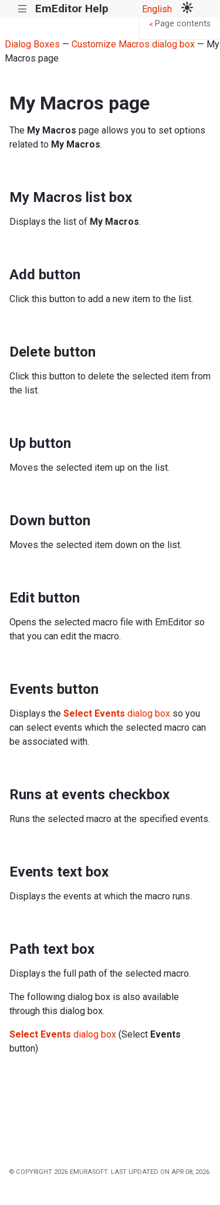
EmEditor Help (72, 8)
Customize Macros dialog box (133, 44)
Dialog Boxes (32, 44)
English (157, 9)
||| (22, 9)
